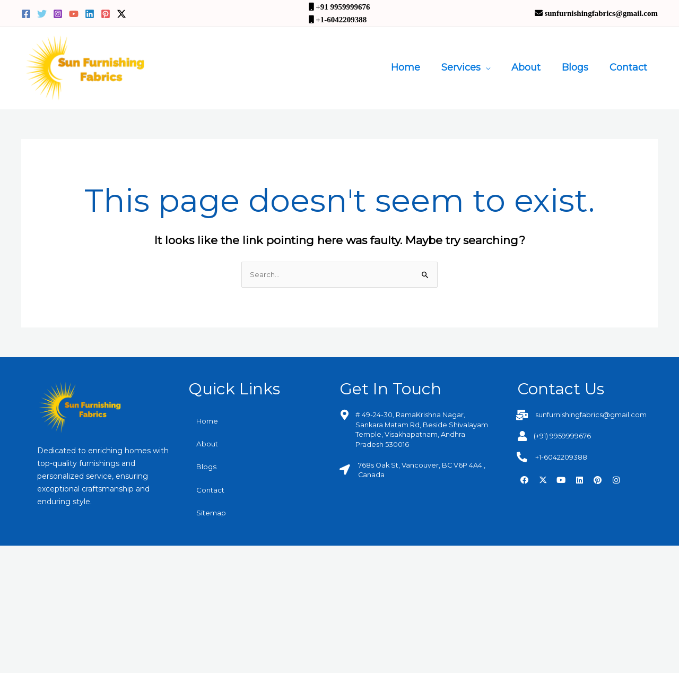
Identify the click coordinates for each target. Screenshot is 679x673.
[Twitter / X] (121, 14)
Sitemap (212, 515)
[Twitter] (42, 14)
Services (468, 67)
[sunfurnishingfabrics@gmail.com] (522, 415)
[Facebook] (26, 14)
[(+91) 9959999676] (522, 436)
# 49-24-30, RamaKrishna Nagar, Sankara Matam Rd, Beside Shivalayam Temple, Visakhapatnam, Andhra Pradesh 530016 (422, 429)
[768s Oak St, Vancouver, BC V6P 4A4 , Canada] (345, 469)
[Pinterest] (105, 14)
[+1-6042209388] (522, 457)
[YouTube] (74, 14)
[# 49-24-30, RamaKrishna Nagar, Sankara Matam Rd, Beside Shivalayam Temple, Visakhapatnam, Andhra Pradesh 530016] (345, 415)
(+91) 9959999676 (566, 436)
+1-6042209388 (564, 457)
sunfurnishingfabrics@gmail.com (595, 415)
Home (415, 67)
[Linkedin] (89, 14)
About (531, 67)
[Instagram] (58, 14)
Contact (629, 67)
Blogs (578, 67)
